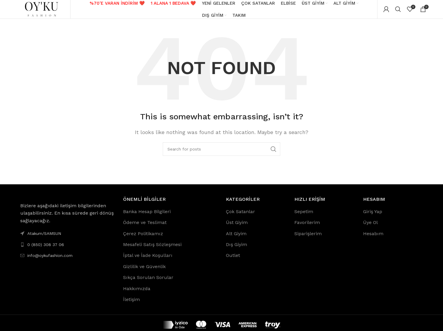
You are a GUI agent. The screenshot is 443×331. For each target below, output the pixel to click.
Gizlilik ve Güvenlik (144, 271)
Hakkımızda (136, 293)
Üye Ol (370, 227)
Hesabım (373, 238)
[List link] (67, 249)
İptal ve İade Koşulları (147, 260)
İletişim (131, 304)
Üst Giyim (237, 227)
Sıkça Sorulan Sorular (148, 282)
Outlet (233, 260)
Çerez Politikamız (143, 238)
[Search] (398, 12)
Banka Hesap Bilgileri (147, 216)
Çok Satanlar (240, 216)
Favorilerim (307, 227)
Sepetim (303, 216)
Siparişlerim (308, 238)
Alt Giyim (236, 238)
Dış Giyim (236, 250)
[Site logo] (42, 11)
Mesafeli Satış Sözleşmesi (152, 250)
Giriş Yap (372, 216)
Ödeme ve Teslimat (145, 227)
